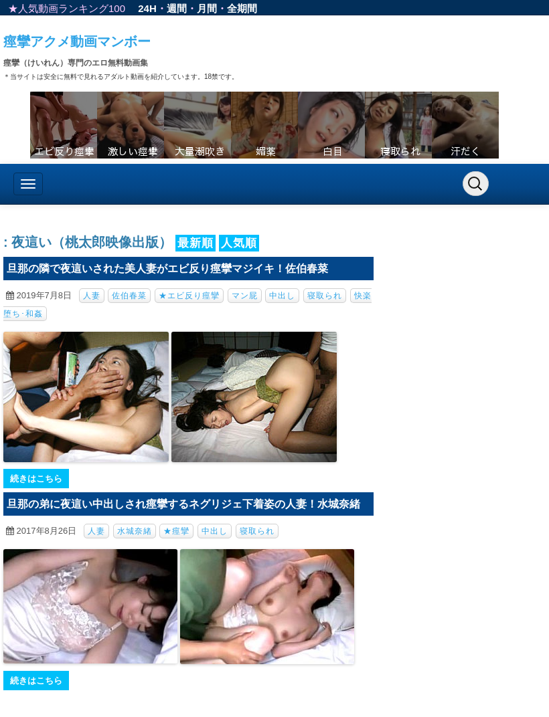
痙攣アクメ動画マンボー (77, 41)
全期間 (242, 8)
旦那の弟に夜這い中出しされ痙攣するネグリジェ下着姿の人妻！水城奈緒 (183, 504)
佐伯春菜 (129, 295)
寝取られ (324, 295)
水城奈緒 (134, 531)
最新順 (195, 243)
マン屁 (245, 295)
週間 (177, 8)
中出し (282, 295)
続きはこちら (36, 479)
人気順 (239, 243)
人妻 (91, 295)
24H (147, 8)
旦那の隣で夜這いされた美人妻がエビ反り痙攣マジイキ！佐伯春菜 (167, 268)
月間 (207, 8)
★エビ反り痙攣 (189, 295)
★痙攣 (176, 531)
